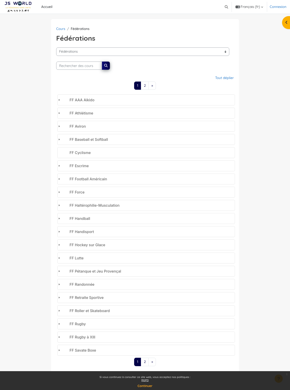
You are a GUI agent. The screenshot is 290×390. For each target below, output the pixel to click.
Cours (60, 29)
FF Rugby (78, 324)
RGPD (145, 380)
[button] (226, 7)
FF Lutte (77, 258)
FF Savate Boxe (83, 350)
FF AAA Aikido (82, 100)
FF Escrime (79, 166)
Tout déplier (224, 78)
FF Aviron (78, 126)
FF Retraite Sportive (87, 298)
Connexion (278, 7)
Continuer (145, 386)
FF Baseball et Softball (89, 139)
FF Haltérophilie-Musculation (95, 205)
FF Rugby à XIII (82, 337)
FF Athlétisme (81, 113)
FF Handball (80, 218)
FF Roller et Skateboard (90, 311)
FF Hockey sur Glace (87, 245)
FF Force (77, 192)
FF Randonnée (82, 284)
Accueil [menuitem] (46, 7)
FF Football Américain (88, 179)
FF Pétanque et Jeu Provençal (95, 271)
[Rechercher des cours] (79, 66)
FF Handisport (82, 232)
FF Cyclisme (80, 153)
